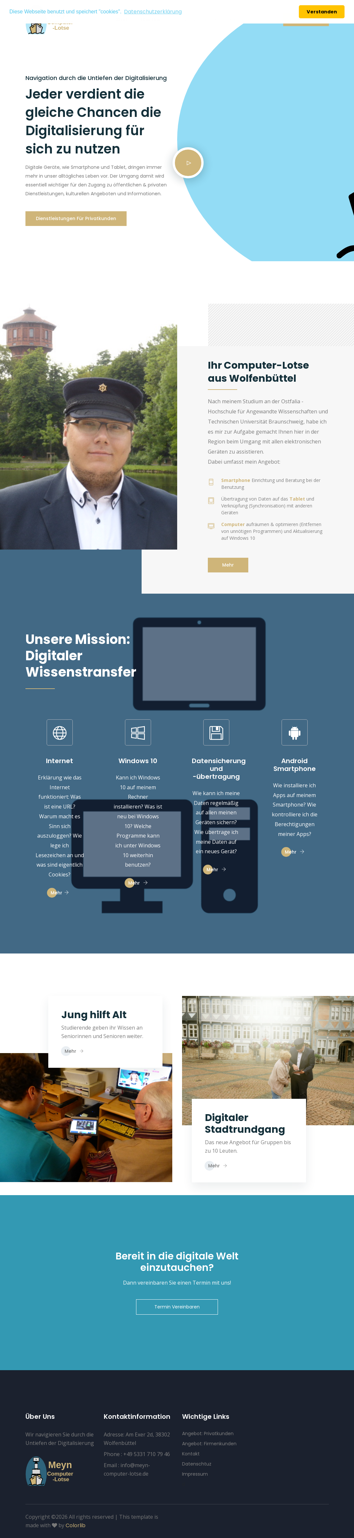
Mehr (228, 565)
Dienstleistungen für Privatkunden (76, 218)
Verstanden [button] (322, 11)
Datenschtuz (196, 1464)
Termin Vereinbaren (177, 1307)
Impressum (195, 1474)
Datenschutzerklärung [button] (153, 11)
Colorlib (75, 1525)
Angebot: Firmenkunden (209, 1443)
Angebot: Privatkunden (208, 1433)
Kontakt (191, 1453)
